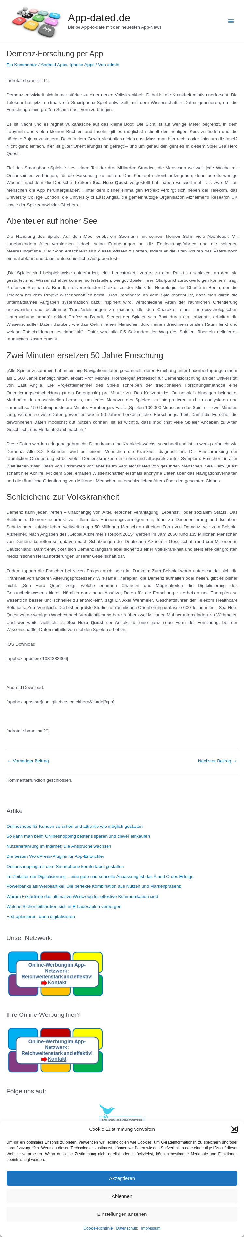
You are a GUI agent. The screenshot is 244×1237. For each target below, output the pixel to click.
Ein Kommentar (22, 64)
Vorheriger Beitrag (28, 760)
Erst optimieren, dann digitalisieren (41, 916)
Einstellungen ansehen (122, 1214)
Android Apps (54, 64)
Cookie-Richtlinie (98, 1228)
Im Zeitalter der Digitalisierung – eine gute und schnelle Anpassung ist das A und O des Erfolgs (100, 876)
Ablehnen (122, 1196)
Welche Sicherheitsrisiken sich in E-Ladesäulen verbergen (64, 906)
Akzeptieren (122, 1178)
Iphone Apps (82, 64)
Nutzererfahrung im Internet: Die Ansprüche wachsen (59, 846)
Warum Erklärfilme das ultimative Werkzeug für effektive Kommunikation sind (82, 896)
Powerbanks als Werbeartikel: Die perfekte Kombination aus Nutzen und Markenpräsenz (94, 886)
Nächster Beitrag (217, 760)
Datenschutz (127, 1228)
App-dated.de (99, 17)
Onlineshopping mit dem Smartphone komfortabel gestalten (65, 866)
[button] (234, 1129)
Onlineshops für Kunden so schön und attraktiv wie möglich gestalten (75, 826)
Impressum (150, 1228)
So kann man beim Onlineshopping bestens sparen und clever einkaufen (78, 836)
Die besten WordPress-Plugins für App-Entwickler (55, 856)
